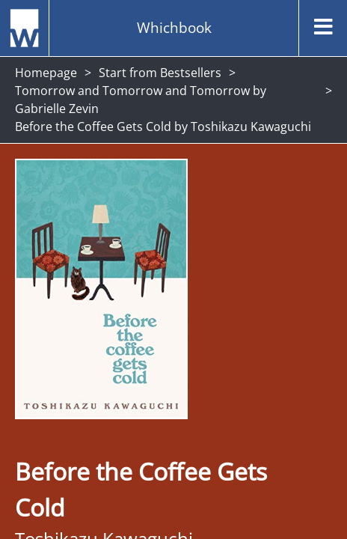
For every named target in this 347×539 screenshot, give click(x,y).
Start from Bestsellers (160, 72)
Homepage (46, 72)
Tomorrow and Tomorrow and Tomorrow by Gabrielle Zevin (140, 99)
